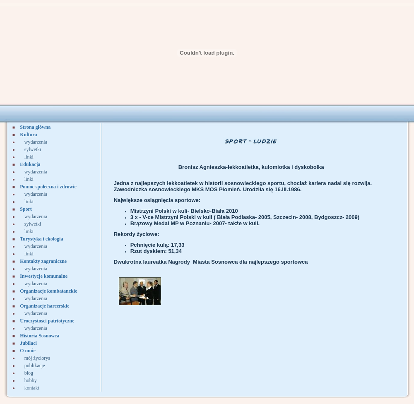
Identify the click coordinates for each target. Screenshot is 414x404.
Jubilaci (28, 343)
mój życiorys (37, 358)
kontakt (31, 388)
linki (29, 157)
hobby (30, 380)
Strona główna (35, 127)
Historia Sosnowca (39, 336)
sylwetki (32, 149)
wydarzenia (35, 142)
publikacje (34, 365)
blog (28, 373)
